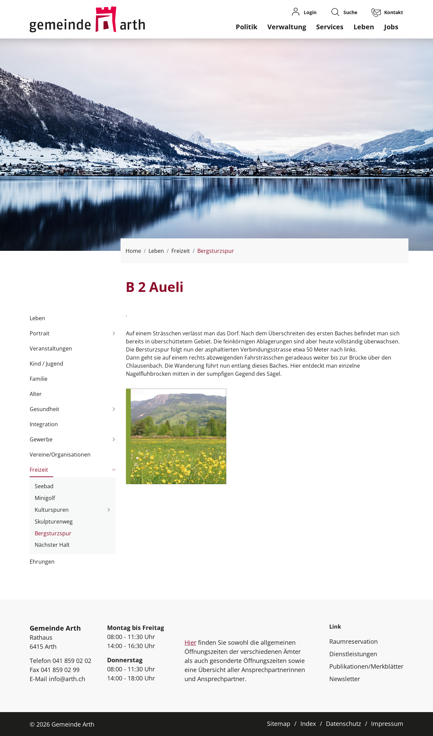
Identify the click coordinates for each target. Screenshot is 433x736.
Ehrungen (42, 561)
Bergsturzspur (53, 534)
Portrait (39, 333)
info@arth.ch (67, 679)
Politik (246, 26)
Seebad (44, 486)
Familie (38, 378)
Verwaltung (286, 26)
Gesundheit (44, 409)
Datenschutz (343, 724)
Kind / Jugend (46, 363)
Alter (36, 394)
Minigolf (45, 498)
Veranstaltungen (51, 348)
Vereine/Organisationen (60, 454)
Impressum (387, 724)
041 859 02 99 (60, 670)
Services (329, 26)
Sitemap (278, 724)
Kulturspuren (52, 509)
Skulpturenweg (54, 521)
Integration (44, 424)
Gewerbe (41, 439)
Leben (364, 26)
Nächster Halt (52, 544)
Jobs (391, 26)
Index (308, 724)
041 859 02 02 (72, 661)
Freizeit (39, 469)
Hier (190, 642)
